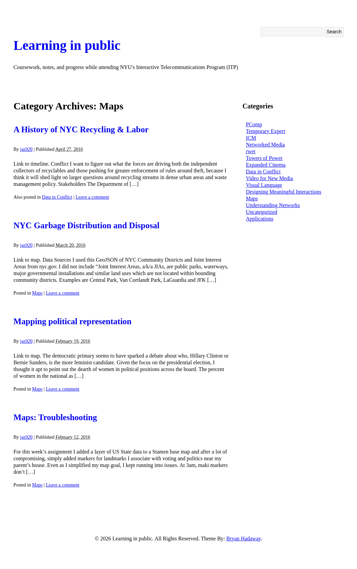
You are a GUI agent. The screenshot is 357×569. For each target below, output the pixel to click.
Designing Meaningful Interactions (283, 192)
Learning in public (67, 45)
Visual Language (264, 185)
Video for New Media (269, 178)
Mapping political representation (72, 321)
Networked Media (265, 144)
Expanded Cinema (266, 165)
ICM (251, 138)
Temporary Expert (265, 131)
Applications (259, 219)
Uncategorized (261, 212)
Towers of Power (264, 158)
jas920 (26, 149)
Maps (37, 293)
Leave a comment (92, 197)
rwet (250, 151)
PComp (254, 124)
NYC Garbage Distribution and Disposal (86, 225)
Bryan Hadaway (243, 538)
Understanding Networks (273, 205)
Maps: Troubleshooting (55, 417)
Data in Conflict (57, 197)
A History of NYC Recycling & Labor (81, 129)
